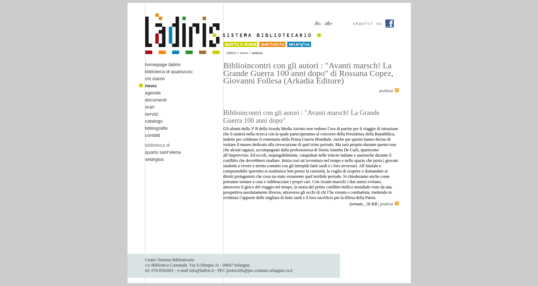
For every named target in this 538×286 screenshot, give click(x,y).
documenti (156, 100)
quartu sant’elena (163, 152)
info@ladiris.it (201, 270)
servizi (151, 114)
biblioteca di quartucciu (169, 71)
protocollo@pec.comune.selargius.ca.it (259, 270)
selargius (154, 159)
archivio (386, 90)
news (244, 53)
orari (149, 107)
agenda (153, 92)
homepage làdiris (163, 64)
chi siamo (155, 78)
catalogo (154, 121)
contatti (152, 135)
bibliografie (156, 128)
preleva (386, 204)
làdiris (231, 53)
